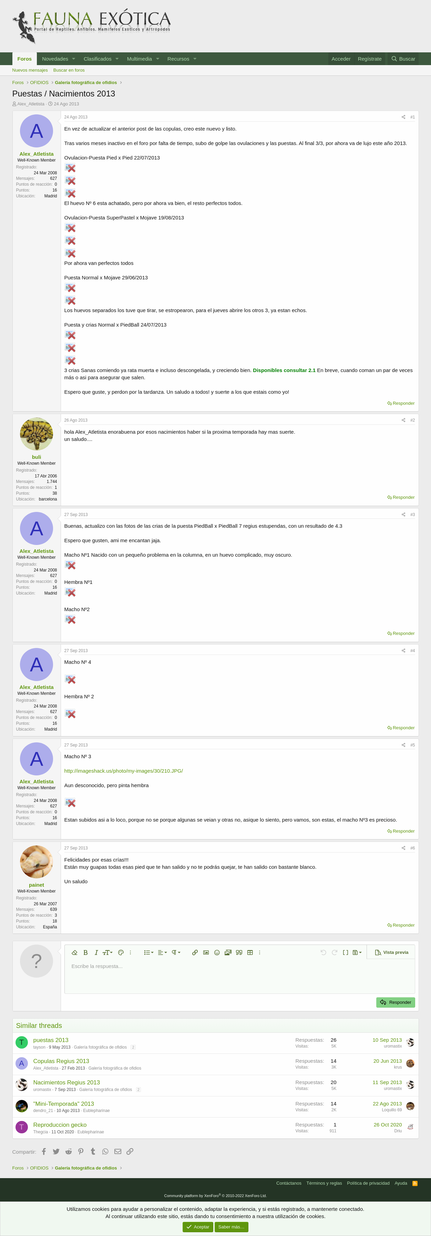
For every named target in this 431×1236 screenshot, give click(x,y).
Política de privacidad (368, 1183)
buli (36, 457)
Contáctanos (288, 1183)
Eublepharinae (96, 1110)
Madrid (50, 196)
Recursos (178, 59)
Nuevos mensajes (30, 70)
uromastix (393, 1046)
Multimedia (139, 59)
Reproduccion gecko (60, 1125)
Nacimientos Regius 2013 (66, 1082)
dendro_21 (43, 1110)
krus (398, 1067)
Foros (25, 59)
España (50, 927)
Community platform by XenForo (215, 1196)
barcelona (48, 499)
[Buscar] (403, 58)
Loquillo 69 (392, 1110)
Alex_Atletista (30, 103)
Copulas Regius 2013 (61, 1061)
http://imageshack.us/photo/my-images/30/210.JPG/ (123, 771)
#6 (412, 848)
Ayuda (400, 1183)
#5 (412, 745)
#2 (412, 420)
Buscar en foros (69, 70)
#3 (412, 514)
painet (36, 885)
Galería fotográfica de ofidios (100, 1047)
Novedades (55, 59)
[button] (74, 58)
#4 (412, 650)
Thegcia (40, 1132)
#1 (412, 117)
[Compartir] (403, 117)
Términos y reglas (324, 1183)
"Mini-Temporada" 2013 (63, 1104)
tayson (39, 1047)
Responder (404, 403)
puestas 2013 (51, 1040)
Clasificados (98, 59)
